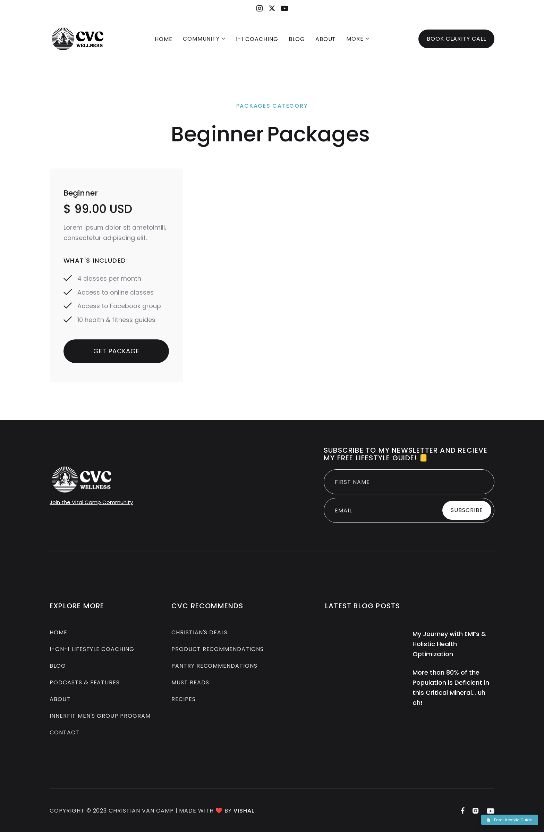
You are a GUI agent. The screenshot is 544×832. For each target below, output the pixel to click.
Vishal (243, 814)
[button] (204, 39)
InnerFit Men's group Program (100, 717)
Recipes (183, 700)
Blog (58, 667)
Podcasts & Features (85, 683)
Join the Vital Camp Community (91, 502)
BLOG (297, 39)
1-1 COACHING (257, 39)
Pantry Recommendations (214, 667)
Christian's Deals (199, 633)
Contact (64, 734)
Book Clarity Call (456, 39)
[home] (78, 39)
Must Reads (190, 683)
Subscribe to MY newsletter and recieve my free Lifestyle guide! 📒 (406, 454)
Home (163, 39)
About (325, 39)
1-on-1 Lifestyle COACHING (92, 650)
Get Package (116, 351)
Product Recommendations (217, 650)
